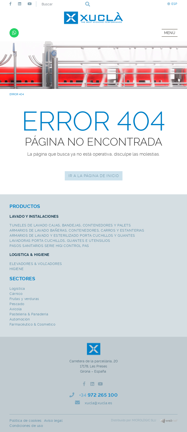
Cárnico (16, 294)
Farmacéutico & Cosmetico (32, 324)
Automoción (19, 319)
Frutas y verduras (24, 299)
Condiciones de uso (26, 426)
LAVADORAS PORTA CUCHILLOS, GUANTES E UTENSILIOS (59, 241)
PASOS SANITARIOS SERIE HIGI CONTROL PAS (49, 246)
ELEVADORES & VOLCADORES (35, 264)
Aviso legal (53, 421)
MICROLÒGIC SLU (144, 420)
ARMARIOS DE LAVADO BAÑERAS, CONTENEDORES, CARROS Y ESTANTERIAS (76, 230)
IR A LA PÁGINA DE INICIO (93, 176)
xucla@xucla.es (98, 403)
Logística (17, 289)
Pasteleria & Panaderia (28, 314)
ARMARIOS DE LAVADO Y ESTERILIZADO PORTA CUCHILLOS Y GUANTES (72, 235)
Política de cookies (25, 421)
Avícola (15, 309)
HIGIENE (16, 269)
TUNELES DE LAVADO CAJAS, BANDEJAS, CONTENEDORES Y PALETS (70, 225)
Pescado (16, 304)
